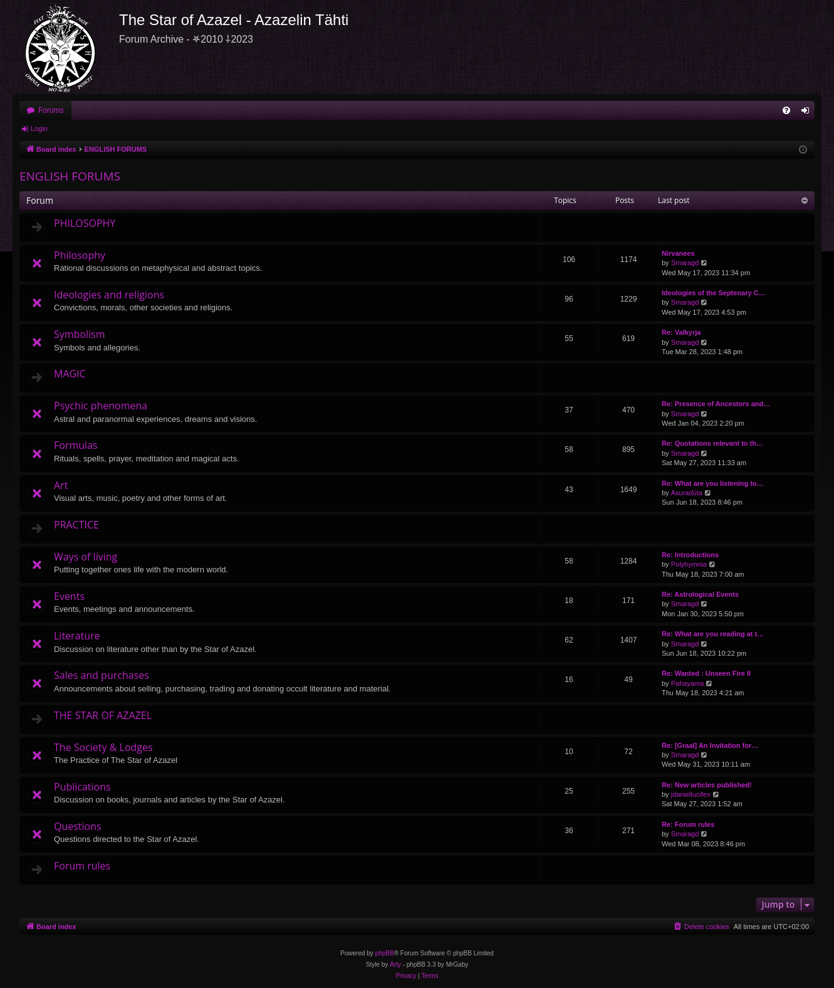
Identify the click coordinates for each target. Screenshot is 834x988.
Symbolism (79, 334)
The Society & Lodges (103, 747)
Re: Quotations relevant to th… (712, 443)
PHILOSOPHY (84, 223)
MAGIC (70, 374)
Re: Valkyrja (681, 332)
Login (39, 128)
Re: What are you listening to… (713, 483)
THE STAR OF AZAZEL (103, 715)
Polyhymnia (689, 564)
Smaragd (685, 262)
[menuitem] (786, 110)
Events (69, 596)
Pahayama (687, 683)
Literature (77, 636)
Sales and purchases (101, 675)
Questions (78, 826)
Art (61, 485)
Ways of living (85, 557)
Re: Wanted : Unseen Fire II (706, 673)
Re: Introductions (690, 555)
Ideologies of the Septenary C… (714, 293)
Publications (82, 787)
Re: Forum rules (688, 824)
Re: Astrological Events (700, 594)
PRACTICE (76, 525)
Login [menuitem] (808, 113)
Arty (395, 964)
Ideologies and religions (109, 295)
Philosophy (79, 255)
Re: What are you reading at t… (713, 634)
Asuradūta (686, 493)
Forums (51, 110)
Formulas (76, 445)
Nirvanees (678, 253)
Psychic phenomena (100, 406)
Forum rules (82, 866)
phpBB (384, 953)
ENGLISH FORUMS (69, 176)
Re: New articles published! (707, 785)
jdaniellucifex (691, 794)
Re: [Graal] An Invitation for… (710, 745)
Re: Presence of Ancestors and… (716, 403)
